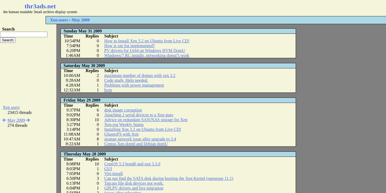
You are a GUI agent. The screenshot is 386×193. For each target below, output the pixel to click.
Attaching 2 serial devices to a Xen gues (138, 115)
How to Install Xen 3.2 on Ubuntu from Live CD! (147, 41)
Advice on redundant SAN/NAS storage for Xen (145, 119)
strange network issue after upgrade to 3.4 (140, 139)
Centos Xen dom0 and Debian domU (136, 144)
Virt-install (113, 173)
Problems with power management (134, 85)
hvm (108, 90)
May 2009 (81, 20)
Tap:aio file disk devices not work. (134, 183)
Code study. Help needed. (126, 80)
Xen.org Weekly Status (124, 124)
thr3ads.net (40, 6)
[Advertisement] (159, 8)
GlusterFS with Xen (121, 134)
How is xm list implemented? (129, 45)
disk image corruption (123, 110)
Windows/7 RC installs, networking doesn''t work (146, 55)
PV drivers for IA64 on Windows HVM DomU (144, 50)
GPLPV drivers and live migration (133, 188)
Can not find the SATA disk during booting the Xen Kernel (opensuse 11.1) (168, 178)
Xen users (59, 20)
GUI (108, 168)
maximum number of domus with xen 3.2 (139, 75)
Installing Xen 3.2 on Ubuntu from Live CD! (142, 129)
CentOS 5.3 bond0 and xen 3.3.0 (132, 164)
